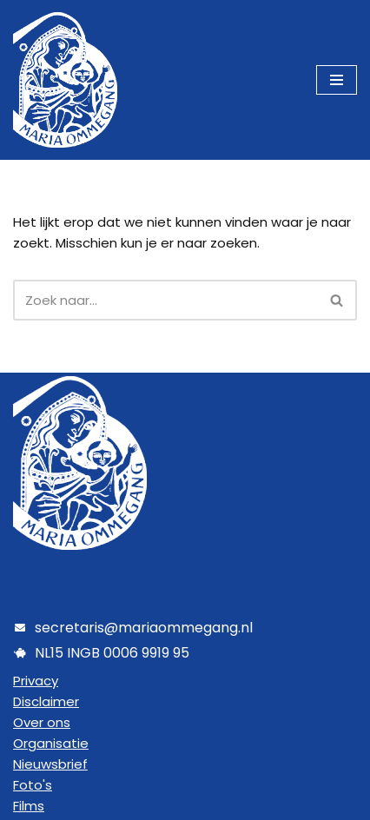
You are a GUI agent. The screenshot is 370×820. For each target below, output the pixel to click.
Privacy (35, 680)
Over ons (41, 722)
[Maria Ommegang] (65, 80)
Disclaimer (46, 701)
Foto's (32, 785)
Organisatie (51, 743)
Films (28, 806)
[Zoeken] (165, 300)
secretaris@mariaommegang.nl (144, 628)
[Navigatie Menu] (336, 80)
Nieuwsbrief (50, 764)
